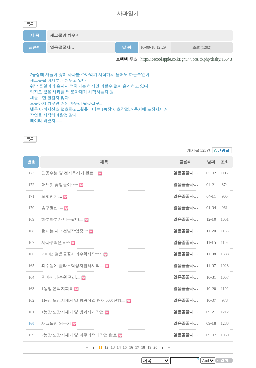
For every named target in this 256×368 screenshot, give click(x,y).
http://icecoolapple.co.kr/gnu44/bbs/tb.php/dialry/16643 (186, 59)
